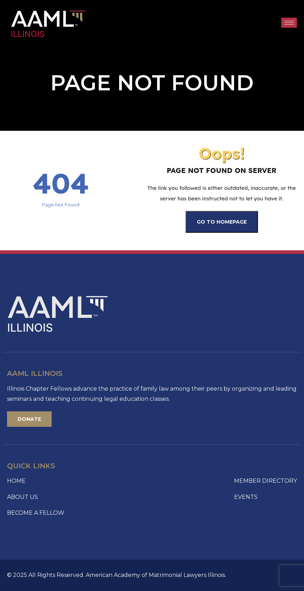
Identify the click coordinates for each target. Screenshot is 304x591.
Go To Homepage (222, 222)
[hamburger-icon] (289, 23)
